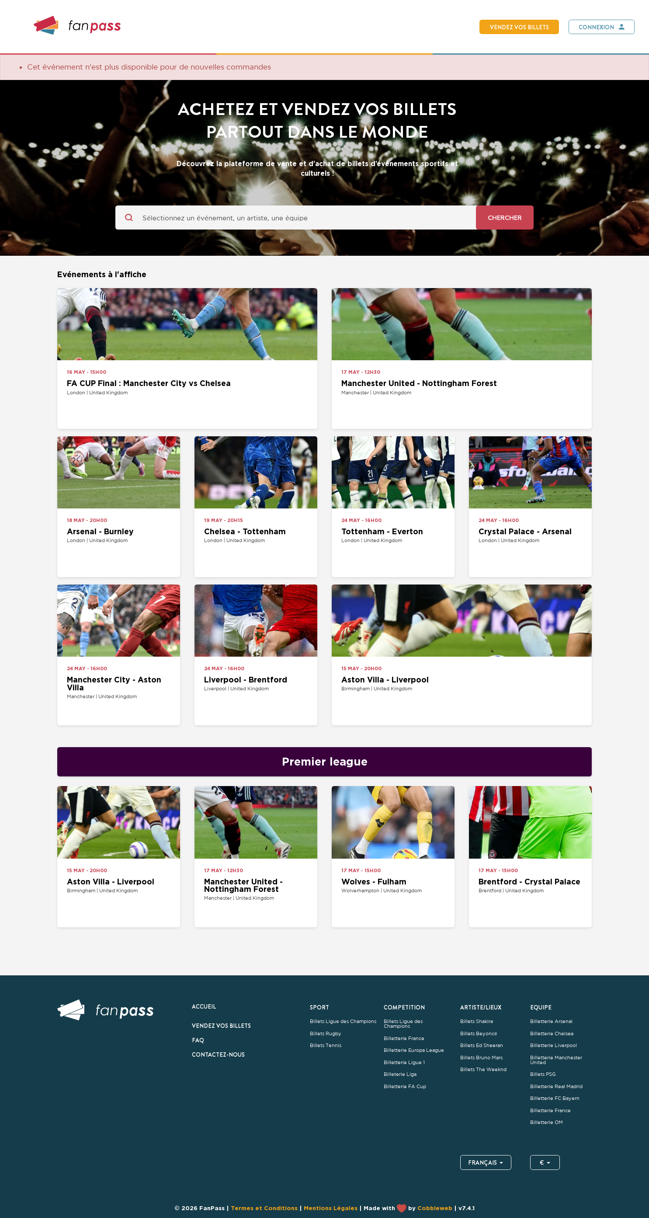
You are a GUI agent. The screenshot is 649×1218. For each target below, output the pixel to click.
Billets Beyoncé (478, 1034)
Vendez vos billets (519, 27)
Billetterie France (404, 1038)
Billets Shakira (476, 1021)
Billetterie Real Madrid (556, 1086)
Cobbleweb (434, 1207)
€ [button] (545, 1162)
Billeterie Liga (400, 1074)
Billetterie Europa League (414, 1050)
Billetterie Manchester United (556, 1060)
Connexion (596, 27)
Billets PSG (543, 1074)
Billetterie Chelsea (551, 1034)
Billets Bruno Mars (481, 1058)
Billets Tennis (325, 1045)
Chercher (505, 217)
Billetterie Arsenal (551, 1021)
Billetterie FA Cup (405, 1086)
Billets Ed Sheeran (481, 1045)
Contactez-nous (218, 1054)
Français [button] (485, 1162)
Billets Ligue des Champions (343, 1021)
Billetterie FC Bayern (555, 1098)
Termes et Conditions (264, 1207)
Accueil (204, 1006)
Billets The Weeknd (483, 1069)
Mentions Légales (330, 1207)
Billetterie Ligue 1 (404, 1062)
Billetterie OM (546, 1122)
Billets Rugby (325, 1034)
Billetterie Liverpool (553, 1045)
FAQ (198, 1040)
